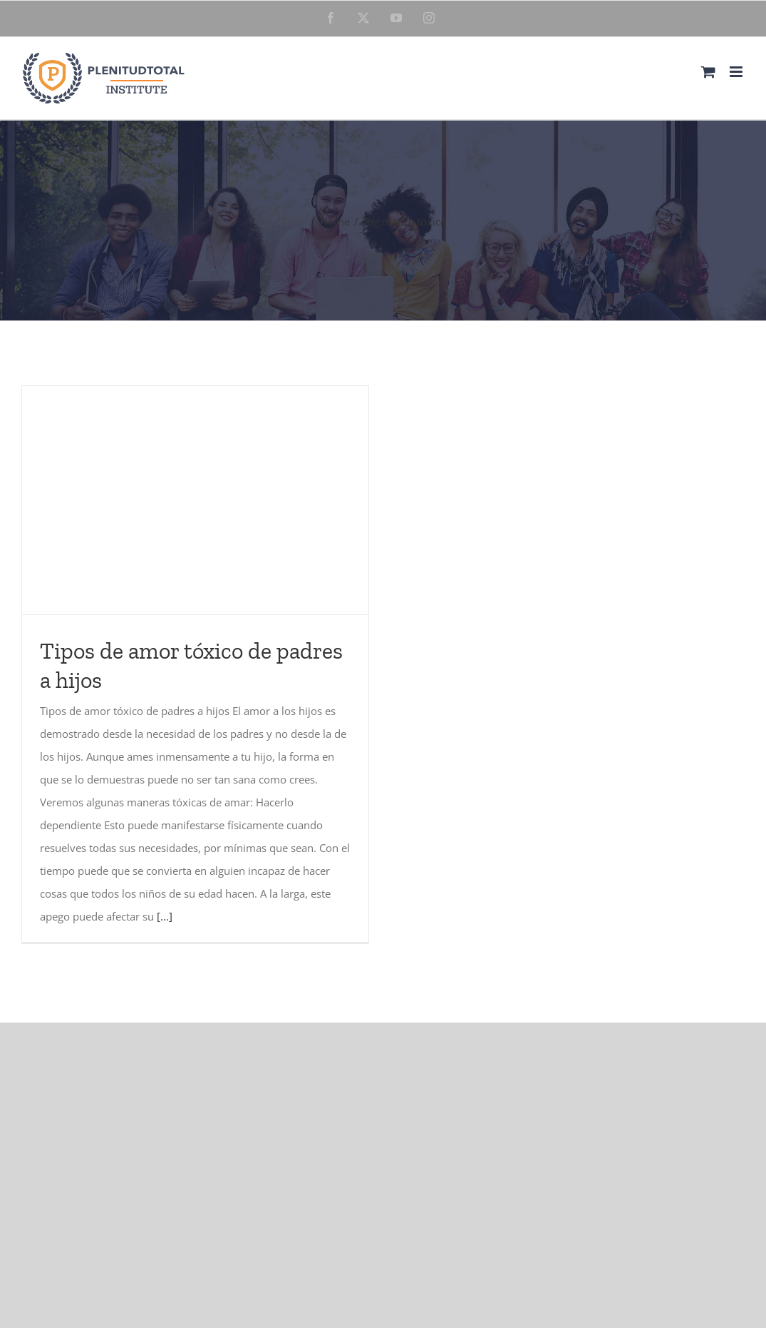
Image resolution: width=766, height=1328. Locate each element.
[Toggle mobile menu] (737, 71)
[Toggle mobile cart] (708, 71)
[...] (164, 916)
